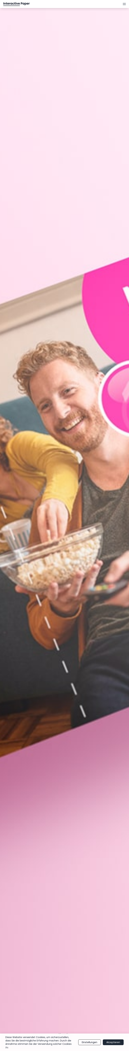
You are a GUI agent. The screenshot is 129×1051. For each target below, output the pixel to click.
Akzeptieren (113, 1042)
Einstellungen (89, 1042)
